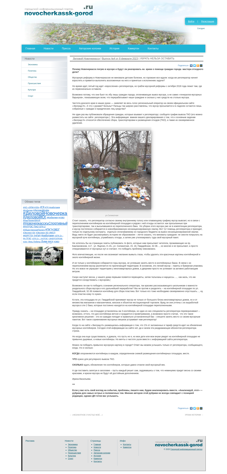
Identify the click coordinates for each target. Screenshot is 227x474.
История (114, 48)
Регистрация (207, 21)
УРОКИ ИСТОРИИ (194, 415)
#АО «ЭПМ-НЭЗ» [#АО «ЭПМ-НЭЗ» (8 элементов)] (31, 207)
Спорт (30, 96)
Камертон (133, 48)
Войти (191, 21)
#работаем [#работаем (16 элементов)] (47, 235)
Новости (48, 48)
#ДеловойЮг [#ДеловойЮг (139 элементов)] (34, 217)
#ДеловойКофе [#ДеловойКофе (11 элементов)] (41, 210)
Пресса (66, 48)
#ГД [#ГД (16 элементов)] (42, 207)
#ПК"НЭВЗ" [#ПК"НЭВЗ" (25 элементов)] (52, 229)
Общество (32, 77)
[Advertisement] (44, 149)
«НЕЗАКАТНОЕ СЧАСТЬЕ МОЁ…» (86, 415)
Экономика (33, 64)
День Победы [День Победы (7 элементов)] (34, 242)
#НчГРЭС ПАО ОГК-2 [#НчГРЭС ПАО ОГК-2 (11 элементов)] (34, 226)
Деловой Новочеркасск (86, 58)
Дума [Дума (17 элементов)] (44, 241)
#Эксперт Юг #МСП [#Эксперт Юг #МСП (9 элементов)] (45, 232)
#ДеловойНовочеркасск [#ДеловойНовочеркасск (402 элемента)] (48, 213)
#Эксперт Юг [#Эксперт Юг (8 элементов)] (29, 232)
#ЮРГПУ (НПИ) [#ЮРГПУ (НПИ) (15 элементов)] (32, 235)
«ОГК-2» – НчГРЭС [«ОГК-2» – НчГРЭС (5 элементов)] (40, 239)
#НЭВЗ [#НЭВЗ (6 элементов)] (61, 218)
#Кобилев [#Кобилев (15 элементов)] (52, 217)
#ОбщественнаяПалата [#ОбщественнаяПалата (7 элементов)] (34, 230)
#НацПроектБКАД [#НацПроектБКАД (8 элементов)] (31, 220)
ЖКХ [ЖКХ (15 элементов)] (50, 241)
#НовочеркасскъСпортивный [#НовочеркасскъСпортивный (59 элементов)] (45, 223)
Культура (32, 90)
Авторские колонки (90, 48)
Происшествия (34, 83)
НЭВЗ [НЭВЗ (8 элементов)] (56, 241)
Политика (32, 71)
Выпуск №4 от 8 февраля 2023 (120, 58)
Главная (30, 48)
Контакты (153, 48)
